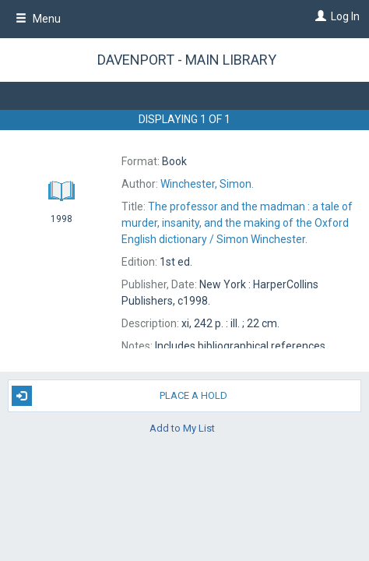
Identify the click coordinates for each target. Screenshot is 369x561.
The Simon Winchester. (237, 222)
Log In (345, 16)
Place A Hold (119, 396)
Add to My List (182, 428)
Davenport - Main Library (186, 59)
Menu (38, 18)
